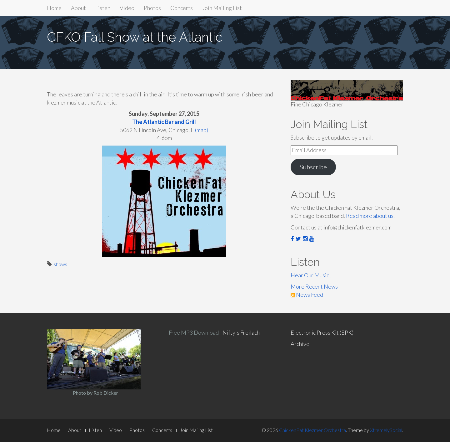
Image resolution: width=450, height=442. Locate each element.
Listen (102, 7)
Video (127, 7)
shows (60, 264)
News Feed (307, 294)
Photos (152, 7)
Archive (300, 343)
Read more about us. (370, 215)
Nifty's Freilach (241, 332)
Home (54, 7)
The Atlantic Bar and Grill (164, 121)
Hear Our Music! (311, 275)
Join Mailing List (222, 7)
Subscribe (313, 167)
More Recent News (314, 286)
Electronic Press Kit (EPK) (322, 332)
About (78, 7)
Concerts (181, 7)
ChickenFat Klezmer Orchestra (312, 430)
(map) (201, 129)
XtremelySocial (386, 430)
